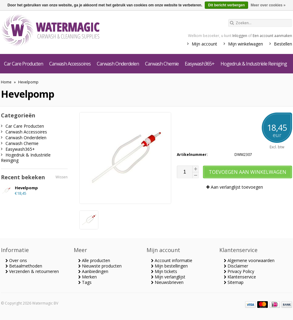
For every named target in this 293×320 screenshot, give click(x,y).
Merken (87, 277)
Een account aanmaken (272, 35)
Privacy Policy (239, 271)
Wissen (62, 177)
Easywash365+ (199, 63)
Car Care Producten (23, 63)
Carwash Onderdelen (118, 63)
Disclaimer (236, 266)
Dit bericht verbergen (226, 5)
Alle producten (94, 260)
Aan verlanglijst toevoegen (234, 187)
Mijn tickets (164, 271)
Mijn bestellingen (169, 266)
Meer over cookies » (268, 5)
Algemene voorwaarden (249, 260)
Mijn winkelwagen (245, 44)
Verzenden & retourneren (32, 271)
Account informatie (171, 260)
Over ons (16, 260)
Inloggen (239, 35)
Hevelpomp (28, 82)
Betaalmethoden (23, 266)
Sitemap (234, 282)
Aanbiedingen (93, 271)
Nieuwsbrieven (167, 282)
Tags (85, 282)
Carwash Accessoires (70, 63)
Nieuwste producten (100, 266)
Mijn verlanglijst (168, 277)
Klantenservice (240, 277)
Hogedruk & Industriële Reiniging (254, 63)
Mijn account (204, 44)
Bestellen (283, 44)
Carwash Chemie (162, 63)
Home (6, 82)
